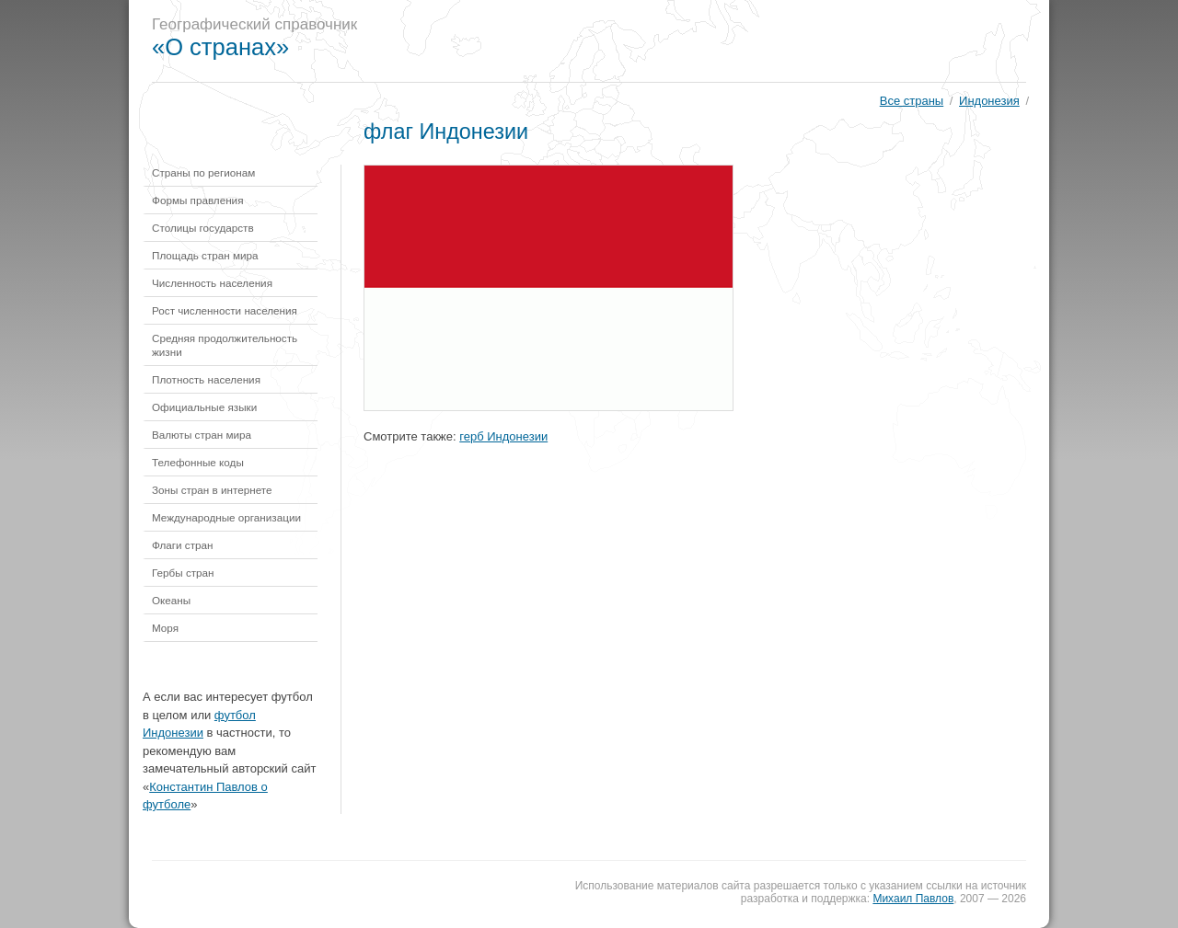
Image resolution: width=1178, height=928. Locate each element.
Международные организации (226, 517)
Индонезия (989, 101)
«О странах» (220, 47)
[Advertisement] (712, 41)
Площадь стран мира (205, 255)
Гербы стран (183, 573)
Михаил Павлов (912, 898)
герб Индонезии (503, 436)
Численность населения (212, 283)
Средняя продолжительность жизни (224, 345)
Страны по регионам (203, 172)
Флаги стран (183, 545)
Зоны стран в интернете (212, 490)
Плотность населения (206, 379)
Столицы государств (203, 228)
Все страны (911, 101)
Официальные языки (204, 407)
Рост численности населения (224, 310)
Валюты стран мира (201, 435)
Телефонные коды (198, 462)
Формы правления (197, 200)
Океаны (171, 600)
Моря (165, 628)
